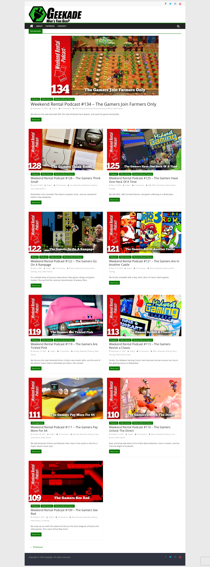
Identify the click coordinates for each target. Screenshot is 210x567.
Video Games (47, 99)
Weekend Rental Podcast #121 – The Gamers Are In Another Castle (144, 263)
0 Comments (65, 108)
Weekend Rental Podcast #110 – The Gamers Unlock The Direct (139, 429)
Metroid (76, 434)
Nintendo (89, 108)
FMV (76, 108)
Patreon (50, 26)
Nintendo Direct (99, 108)
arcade (76, 351)
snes (32, 189)
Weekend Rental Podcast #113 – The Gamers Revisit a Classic (139, 345)
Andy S (54, 108)
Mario (152, 268)
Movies (34, 257)
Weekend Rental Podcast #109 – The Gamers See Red (64, 511)
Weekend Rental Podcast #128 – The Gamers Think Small (66, 180)
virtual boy (45, 520)
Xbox (129, 354)
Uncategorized (37, 423)
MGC (154, 185)
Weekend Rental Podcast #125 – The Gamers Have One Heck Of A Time (143, 180)
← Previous (36, 547)
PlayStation (86, 185)
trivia (39, 271)
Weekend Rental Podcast (64, 99)
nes (71, 185)
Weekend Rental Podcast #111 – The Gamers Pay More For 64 (64, 429)
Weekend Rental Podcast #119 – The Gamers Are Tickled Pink (64, 345)
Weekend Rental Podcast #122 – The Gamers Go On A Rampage (64, 263)
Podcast (109, 108)
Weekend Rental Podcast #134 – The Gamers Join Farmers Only (93, 104)
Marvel (82, 108)
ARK (149, 185)
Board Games (77, 517)
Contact (62, 26)
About (39, 26)
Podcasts (35, 99)
